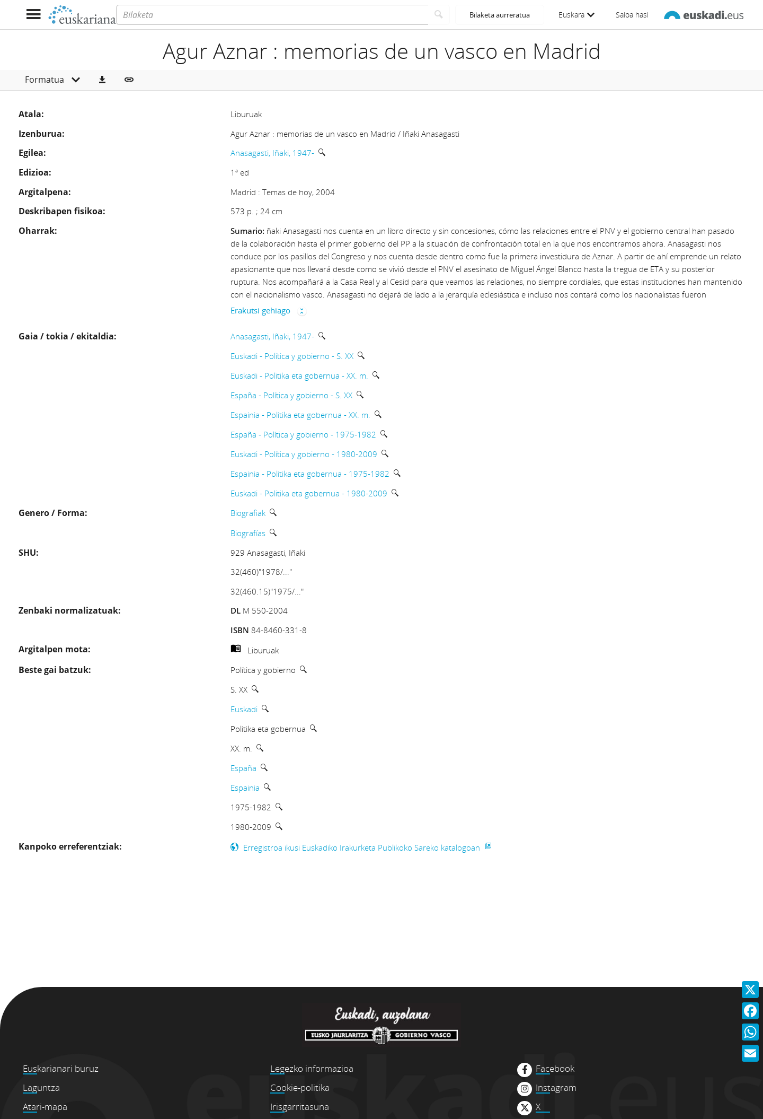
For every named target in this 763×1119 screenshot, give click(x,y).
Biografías (247, 533)
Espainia (245, 787)
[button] (102, 80)
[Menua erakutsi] (33, 14)
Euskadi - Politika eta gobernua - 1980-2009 (308, 493)
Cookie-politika (300, 1087)
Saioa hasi (632, 15)
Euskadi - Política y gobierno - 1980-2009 (303, 454)
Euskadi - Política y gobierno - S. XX (291, 356)
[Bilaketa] (272, 15)
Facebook (555, 1068)
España (243, 768)
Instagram (556, 1087)
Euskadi (244, 709)
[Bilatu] (439, 15)
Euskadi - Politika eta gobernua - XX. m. (299, 375)
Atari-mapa (45, 1106)
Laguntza (41, 1087)
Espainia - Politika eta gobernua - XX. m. (300, 414)
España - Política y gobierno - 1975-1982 (303, 434)
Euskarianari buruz (61, 1068)
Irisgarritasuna (299, 1106)
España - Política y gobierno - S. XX (291, 395)
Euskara (576, 15)
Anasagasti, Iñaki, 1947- (272, 152)
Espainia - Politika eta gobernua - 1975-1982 (309, 473)
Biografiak (247, 513)
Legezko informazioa (311, 1068)
